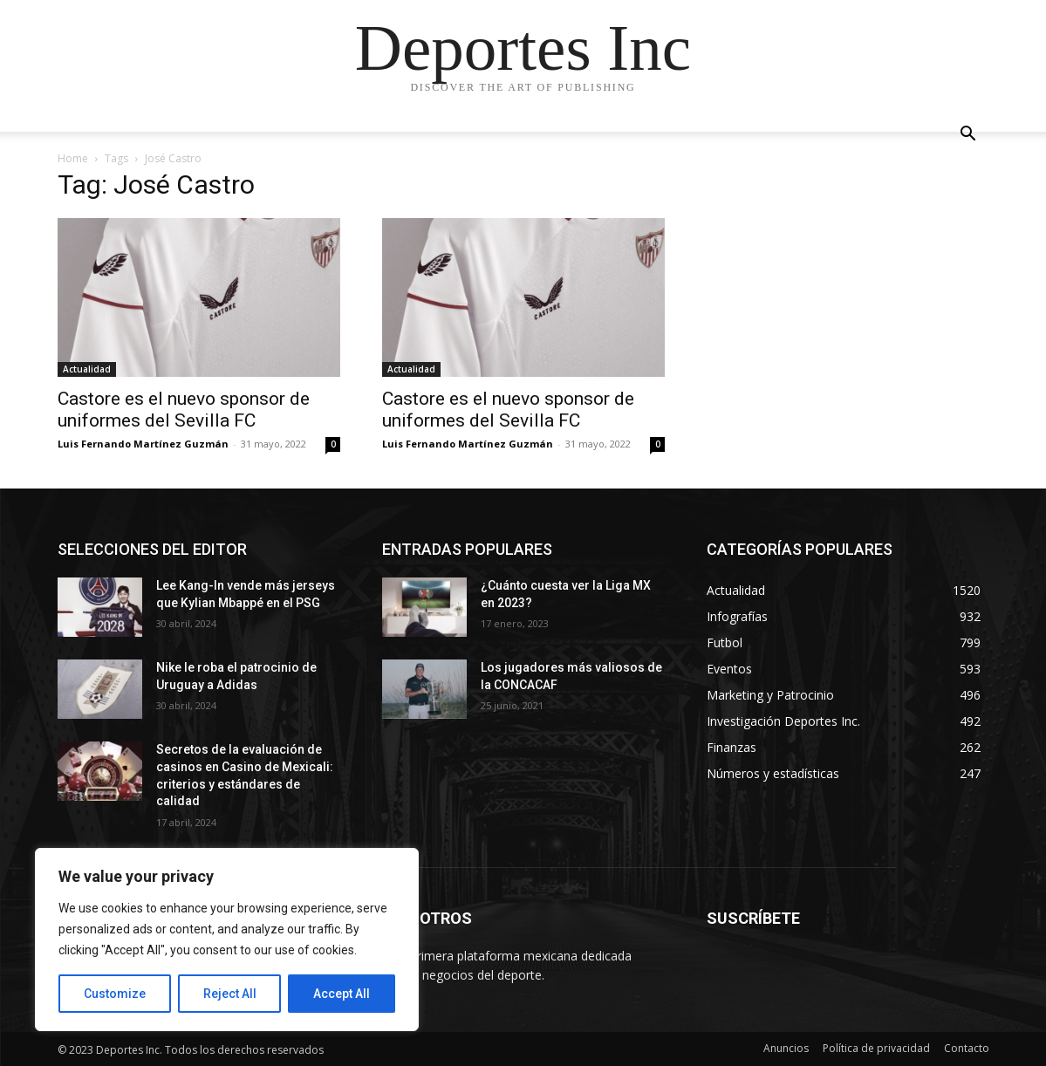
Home (73, 158)
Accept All (341, 994)
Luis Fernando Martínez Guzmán (143, 443)
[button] (968, 135)
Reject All (229, 994)
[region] (227, 939)
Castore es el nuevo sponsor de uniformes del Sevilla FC (184, 409)
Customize (115, 994)
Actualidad (87, 369)
